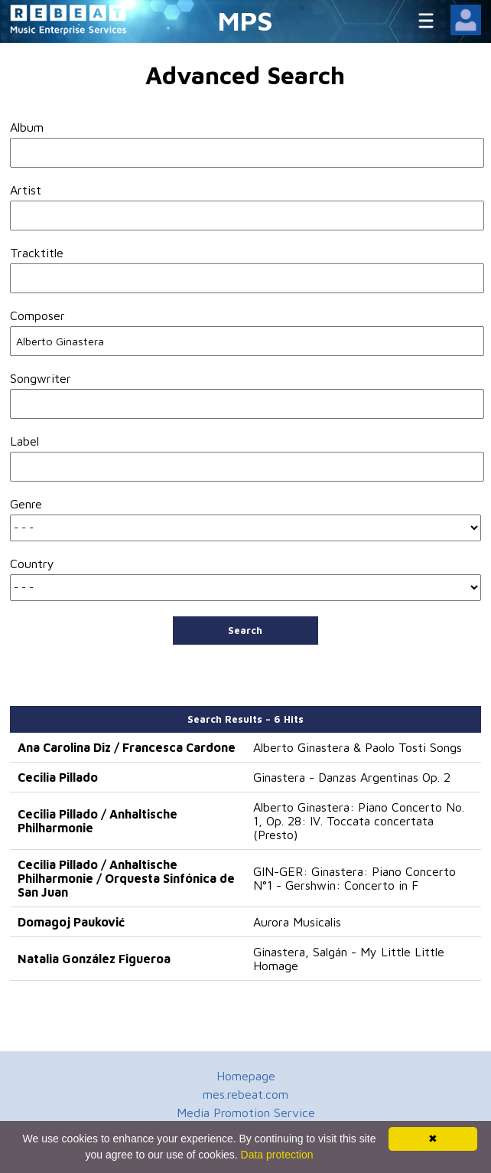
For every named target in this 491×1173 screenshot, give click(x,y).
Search (245, 630)
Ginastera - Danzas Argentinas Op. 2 (351, 777)
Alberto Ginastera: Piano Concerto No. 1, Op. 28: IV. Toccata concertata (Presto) (358, 820)
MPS (245, 20)
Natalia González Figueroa (94, 959)
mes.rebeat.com (245, 1094)
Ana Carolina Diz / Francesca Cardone (127, 747)
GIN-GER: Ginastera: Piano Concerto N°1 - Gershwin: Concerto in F (354, 878)
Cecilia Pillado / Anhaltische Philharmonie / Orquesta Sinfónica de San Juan (126, 878)
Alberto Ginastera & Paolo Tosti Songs (357, 747)
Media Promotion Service (246, 1112)
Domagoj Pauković (71, 922)
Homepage (245, 1076)
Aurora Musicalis (297, 922)
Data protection (277, 1154)
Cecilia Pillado (58, 777)
